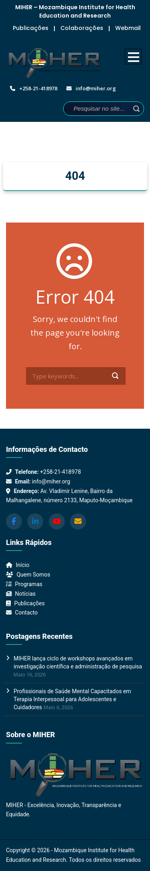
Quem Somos (33, 574)
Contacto (26, 612)
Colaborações (81, 28)
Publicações (30, 28)
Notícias (25, 594)
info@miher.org (51, 481)
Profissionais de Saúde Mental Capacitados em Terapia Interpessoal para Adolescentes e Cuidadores (72, 699)
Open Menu (133, 56)
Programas (28, 584)
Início (22, 565)
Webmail (128, 28)
